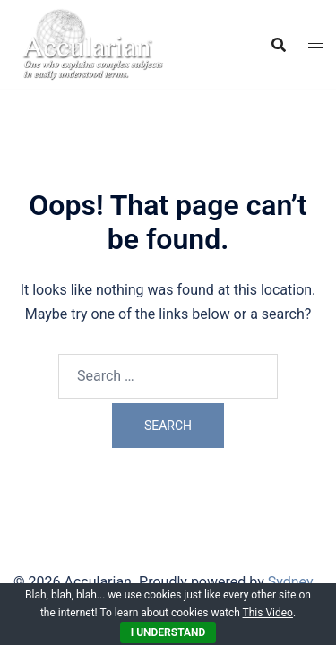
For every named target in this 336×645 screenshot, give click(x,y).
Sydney (291, 581)
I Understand (168, 632)
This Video (268, 612)
